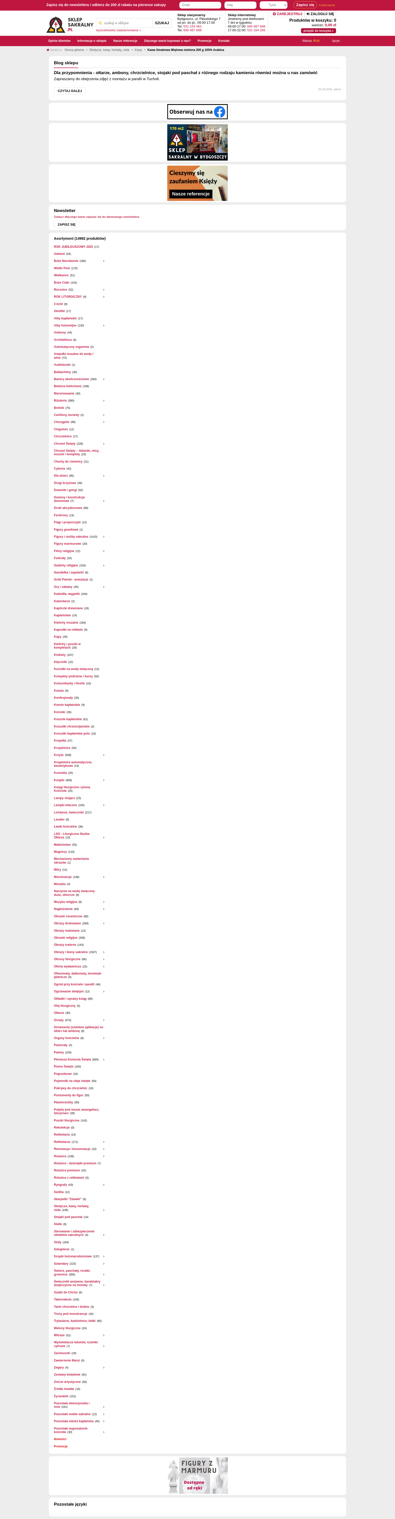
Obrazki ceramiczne (68, 916)
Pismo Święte (63, 1066)
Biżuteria (60, 400)
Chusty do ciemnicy (68, 461)
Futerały (60, 558)
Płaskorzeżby (63, 1102)
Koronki (59, 712)
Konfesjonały (63, 698)
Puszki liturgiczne (66, 1120)
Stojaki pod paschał (68, 1217)
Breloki (59, 408)
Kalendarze (62, 601)
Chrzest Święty (64, 443)
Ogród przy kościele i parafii (74, 984)
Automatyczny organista (71, 347)
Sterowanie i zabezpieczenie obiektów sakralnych (74, 1233)
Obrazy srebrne (65, 945)
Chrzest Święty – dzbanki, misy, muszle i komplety (76, 452)
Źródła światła (64, 1389)
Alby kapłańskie (65, 318)
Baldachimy (62, 372)
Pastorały (61, 1045)
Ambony (60, 332)
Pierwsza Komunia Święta (72, 1059)
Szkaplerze (62, 1249)
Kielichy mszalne (66, 622)
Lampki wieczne (65, 805)
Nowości (60, 1439)
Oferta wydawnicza (67, 966)
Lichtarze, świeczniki (69, 812)
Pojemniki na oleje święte (72, 1081)
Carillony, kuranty (66, 415)
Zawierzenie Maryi (67, 1360)
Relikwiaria (62, 1134)
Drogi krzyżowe (65, 483)
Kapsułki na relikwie (68, 629)
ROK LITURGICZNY (68, 296)
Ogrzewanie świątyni (69, 991)
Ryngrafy (60, 1185)
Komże (59, 690)
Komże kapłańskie (67, 705)
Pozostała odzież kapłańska (73, 1421)
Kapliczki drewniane (68, 608)
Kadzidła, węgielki (67, 594)
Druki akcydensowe (68, 508)
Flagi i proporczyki (67, 522)
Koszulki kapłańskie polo (72, 733)
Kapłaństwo (62, 615)
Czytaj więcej (327, 5)
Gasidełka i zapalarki (69, 572)
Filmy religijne (64, 551)
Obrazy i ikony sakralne (71, 952)
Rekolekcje (62, 1127)
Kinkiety (60, 655)
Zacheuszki (62, 1353)
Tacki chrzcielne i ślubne (71, 1307)
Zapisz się (67, 224)
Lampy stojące (64, 798)
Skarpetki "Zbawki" (67, 1199)
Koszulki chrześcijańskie (71, 726)
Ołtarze (59, 1013)
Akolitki (59, 311)
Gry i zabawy (63, 587)
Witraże (59, 1335)
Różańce (60, 1156)
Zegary (59, 1367)
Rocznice (60, 289)
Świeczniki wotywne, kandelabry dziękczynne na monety (77, 1283)
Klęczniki (60, 662)
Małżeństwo (62, 844)
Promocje (61, 1446)
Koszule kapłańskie (68, 719)
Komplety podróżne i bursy (73, 676)
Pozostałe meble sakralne (72, 1414)
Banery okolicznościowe (71, 379)
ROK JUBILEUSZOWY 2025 (73, 247)
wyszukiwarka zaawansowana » (118, 30)
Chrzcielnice (63, 436)
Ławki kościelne (65, 826)
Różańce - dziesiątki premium (75, 1163)
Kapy (57, 637)
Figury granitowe (66, 529)
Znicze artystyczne (67, 1382)
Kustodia (60, 773)
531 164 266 (256, 30)
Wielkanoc (61, 275)
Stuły (57, 1242)
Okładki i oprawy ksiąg (70, 998)
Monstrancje (63, 877)
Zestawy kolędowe (67, 1374)
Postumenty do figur (68, 1095)
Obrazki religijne (65, 937)
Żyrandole (61, 1396)
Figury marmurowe (67, 543)
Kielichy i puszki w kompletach (67, 645)
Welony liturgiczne (67, 1328)
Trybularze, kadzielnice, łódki (74, 1321)
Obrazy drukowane (67, 923)
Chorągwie (61, 422)
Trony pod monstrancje (70, 1314)
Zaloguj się (320, 14)
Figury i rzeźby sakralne (71, 536)
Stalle (58, 1224)
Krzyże (59, 755)
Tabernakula (63, 1299)
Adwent (59, 254)
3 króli (58, 304)
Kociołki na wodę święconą (73, 669)
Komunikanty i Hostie (69, 683)
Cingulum (61, 429)
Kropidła (60, 740)
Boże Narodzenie (66, 261)
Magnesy (60, 852)
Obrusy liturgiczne (67, 959)
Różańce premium (67, 1170)
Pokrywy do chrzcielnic (70, 1088)
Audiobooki (62, 365)
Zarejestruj (287, 14)
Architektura (63, 340)
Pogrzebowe (63, 1074)
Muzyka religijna (65, 902)
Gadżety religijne (66, 565)
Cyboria (59, 468)
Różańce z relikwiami (69, 1177)
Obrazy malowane (67, 930)
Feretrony (61, 515)
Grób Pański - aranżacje (71, 579)
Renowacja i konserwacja (72, 1149)
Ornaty (59, 1020)
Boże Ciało (61, 282)
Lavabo (59, 819)
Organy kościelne (66, 1038)
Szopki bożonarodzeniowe (73, 1256)
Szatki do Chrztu (66, 1292)
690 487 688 (192, 30)
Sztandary (61, 1263)
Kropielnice (62, 748)
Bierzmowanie (64, 393)
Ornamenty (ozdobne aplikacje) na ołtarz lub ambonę (78, 1028)
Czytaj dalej (70, 91)
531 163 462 (192, 26)
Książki (59, 780)
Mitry (57, 869)
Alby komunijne (65, 325)
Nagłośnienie (63, 909)
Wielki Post (62, 268)
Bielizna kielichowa (67, 386)
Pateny (59, 1052)
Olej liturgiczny (65, 1006)
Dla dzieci (61, 475)
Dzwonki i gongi (65, 490)
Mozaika (60, 884)
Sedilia (59, 1192)
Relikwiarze (62, 1142)
